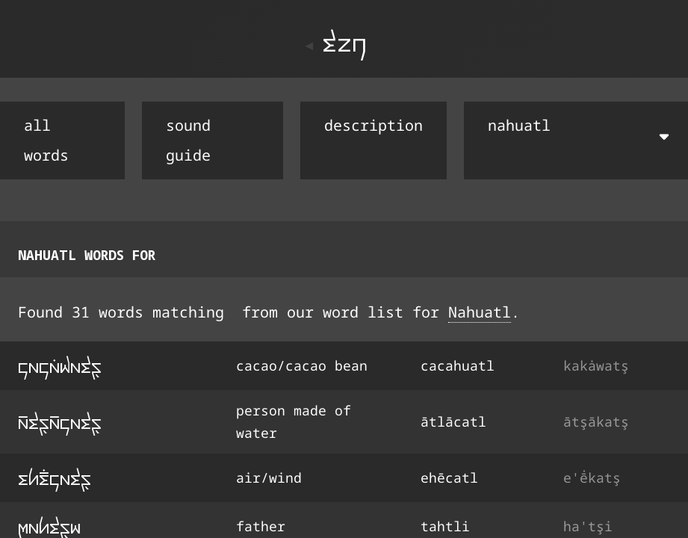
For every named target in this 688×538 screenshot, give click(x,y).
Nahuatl (479, 312)
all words (46, 140)
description (373, 125)
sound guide (188, 140)
